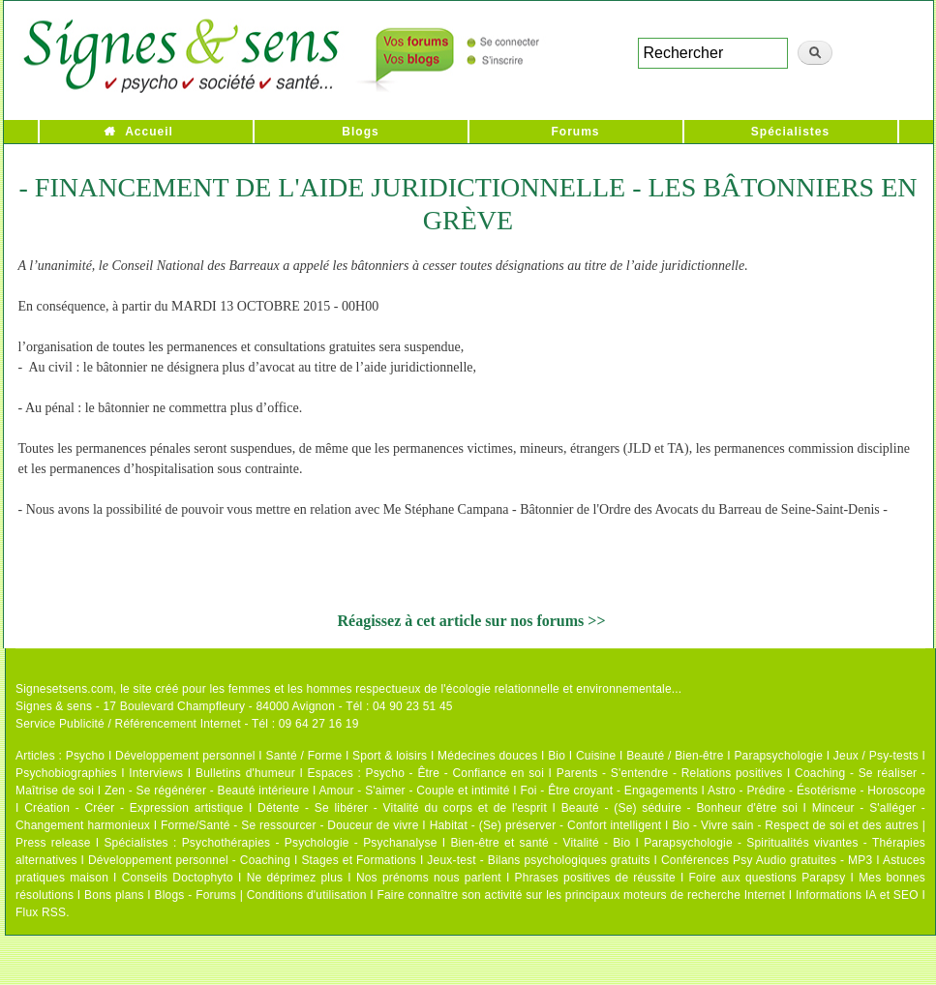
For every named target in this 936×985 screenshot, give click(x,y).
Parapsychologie (778, 755)
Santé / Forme (304, 755)
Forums (575, 131)
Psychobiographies (66, 773)
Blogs (360, 131)
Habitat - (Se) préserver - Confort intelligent (546, 825)
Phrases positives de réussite (595, 877)
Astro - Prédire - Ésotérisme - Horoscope (816, 790)
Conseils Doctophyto (177, 877)
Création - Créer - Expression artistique (133, 808)
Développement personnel (185, 755)
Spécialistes (790, 131)
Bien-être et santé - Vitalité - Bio (540, 843)
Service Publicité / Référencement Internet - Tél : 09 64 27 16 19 (187, 724)
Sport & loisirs (389, 755)
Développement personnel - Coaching (189, 860)
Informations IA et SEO (857, 895)
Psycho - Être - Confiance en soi (455, 773)
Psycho (86, 755)
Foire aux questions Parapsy (767, 877)
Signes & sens (53, 706)
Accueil (149, 131)
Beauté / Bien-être (674, 755)
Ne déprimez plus (295, 877)
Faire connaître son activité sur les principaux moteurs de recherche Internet (582, 895)
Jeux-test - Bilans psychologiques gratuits (538, 860)
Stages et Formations (358, 860)
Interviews (156, 773)
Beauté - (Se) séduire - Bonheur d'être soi (679, 808)
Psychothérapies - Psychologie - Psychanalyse (310, 843)
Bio (556, 755)
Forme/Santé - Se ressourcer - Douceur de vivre (290, 825)
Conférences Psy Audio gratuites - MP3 (766, 860)
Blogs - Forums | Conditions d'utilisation (261, 895)
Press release (53, 843)
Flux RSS (40, 912)
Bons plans (113, 895)
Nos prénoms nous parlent (428, 877)
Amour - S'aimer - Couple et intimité (413, 790)
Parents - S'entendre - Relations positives (670, 773)
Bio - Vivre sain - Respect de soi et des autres (795, 825)
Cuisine (596, 755)
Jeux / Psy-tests (876, 755)
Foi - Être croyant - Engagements (608, 790)
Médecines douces (487, 755)
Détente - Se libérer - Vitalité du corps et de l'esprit (402, 808)
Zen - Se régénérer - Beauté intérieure (207, 790)
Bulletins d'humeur (245, 773)
